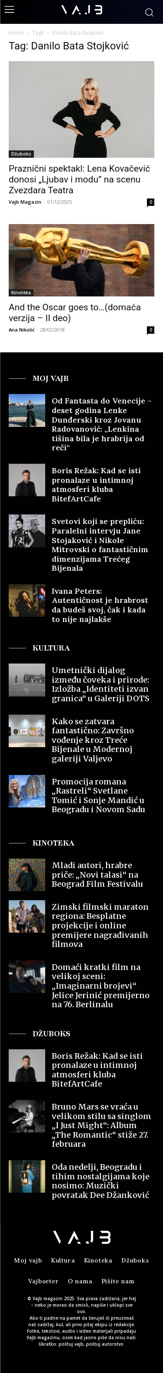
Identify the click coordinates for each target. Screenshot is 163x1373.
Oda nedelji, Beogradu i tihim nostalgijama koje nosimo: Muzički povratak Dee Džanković (101, 1181)
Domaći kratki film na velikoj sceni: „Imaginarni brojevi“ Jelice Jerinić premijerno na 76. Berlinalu (101, 985)
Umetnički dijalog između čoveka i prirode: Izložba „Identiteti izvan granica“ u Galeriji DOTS (101, 684)
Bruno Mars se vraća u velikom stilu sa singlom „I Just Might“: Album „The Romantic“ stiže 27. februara (101, 1125)
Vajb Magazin (25, 201)
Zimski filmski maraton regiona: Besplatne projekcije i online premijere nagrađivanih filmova (100, 925)
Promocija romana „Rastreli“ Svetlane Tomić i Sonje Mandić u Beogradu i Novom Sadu (98, 796)
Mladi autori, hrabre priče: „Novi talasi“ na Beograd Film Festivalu (97, 874)
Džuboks (21, 154)
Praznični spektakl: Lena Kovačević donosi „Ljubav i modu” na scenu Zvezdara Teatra (79, 179)
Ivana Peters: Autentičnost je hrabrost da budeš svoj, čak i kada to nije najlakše (100, 605)
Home (16, 32)
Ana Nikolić (21, 329)
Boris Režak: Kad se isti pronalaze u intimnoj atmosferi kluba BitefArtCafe (96, 484)
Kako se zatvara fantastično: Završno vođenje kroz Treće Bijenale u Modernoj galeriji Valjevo (93, 740)
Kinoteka (21, 293)
